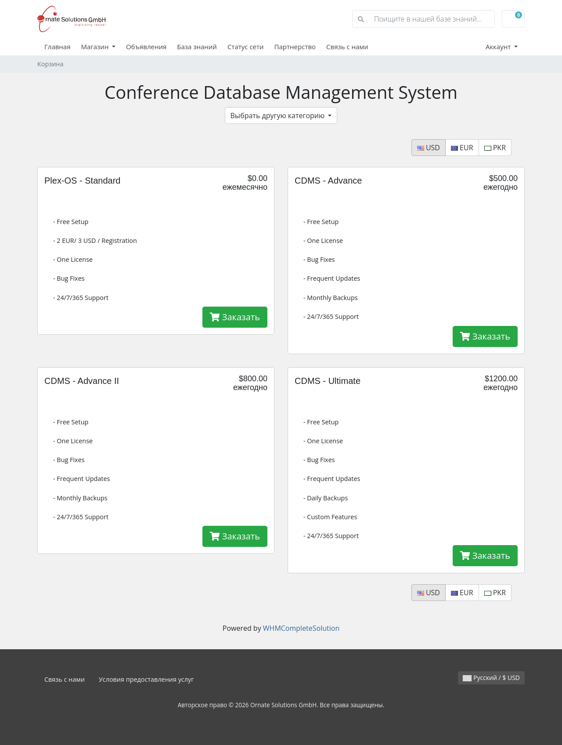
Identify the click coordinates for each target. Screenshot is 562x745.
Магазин (95, 46)
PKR (495, 147)
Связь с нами (347, 46)
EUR (462, 147)
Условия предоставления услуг (146, 679)
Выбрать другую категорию (279, 115)
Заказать (235, 317)
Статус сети (245, 46)
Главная (57, 46)
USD (428, 147)
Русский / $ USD (491, 677)
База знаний (197, 46)
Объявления (146, 46)
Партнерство (295, 46)
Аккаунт (499, 46)
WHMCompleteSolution (301, 628)
